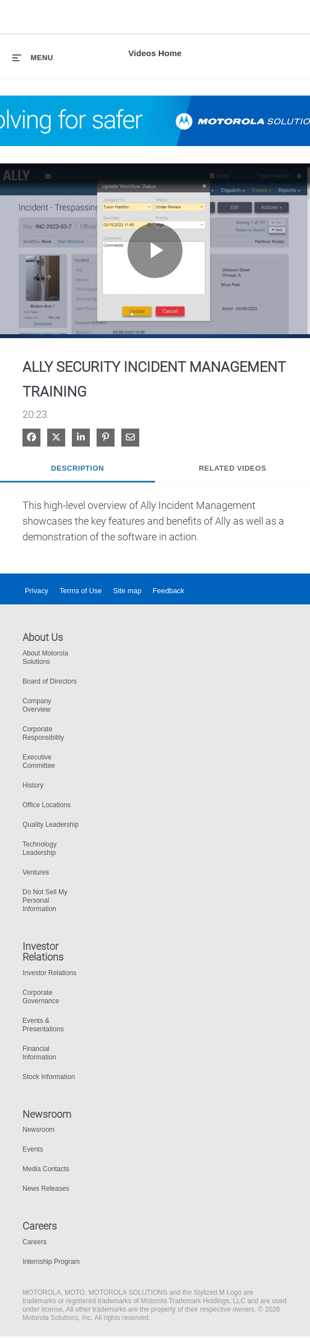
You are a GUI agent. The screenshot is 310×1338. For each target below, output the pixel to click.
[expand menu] (33, 57)
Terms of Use (81, 590)
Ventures (35, 872)
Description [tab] (77, 468)
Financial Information (39, 1053)
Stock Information (48, 1077)
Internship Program (51, 1262)
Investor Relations (49, 973)
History (32, 785)
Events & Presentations (42, 1025)
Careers (34, 1242)
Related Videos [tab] (232, 468)
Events (32, 1149)
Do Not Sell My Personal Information (44, 900)
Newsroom (38, 1130)
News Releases (45, 1189)
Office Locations (46, 805)
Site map (127, 590)
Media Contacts (45, 1169)
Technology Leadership (39, 848)
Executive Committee (38, 761)
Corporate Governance (40, 997)
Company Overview (36, 705)
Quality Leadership (50, 825)
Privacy (36, 590)
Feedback (168, 590)
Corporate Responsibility (43, 733)
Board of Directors (49, 681)
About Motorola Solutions (45, 657)
